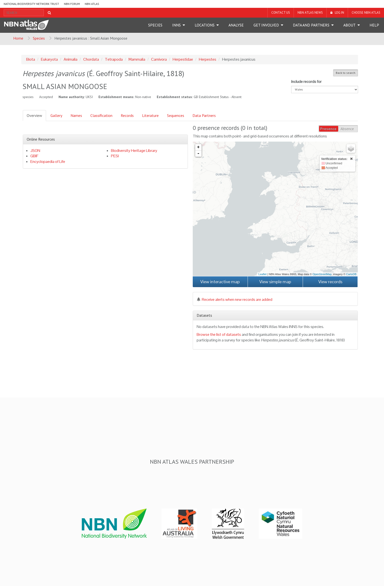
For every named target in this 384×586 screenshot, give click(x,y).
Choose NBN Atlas (366, 13)
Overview (34, 115)
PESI (115, 155)
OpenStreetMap (322, 274)
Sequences (175, 115)
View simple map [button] (275, 281)
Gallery (56, 115)
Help (374, 25)
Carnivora (159, 59)
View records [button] (330, 281)
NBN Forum (72, 4)
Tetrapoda (114, 59)
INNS (176, 25)
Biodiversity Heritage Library (134, 150)
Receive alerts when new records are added (234, 299)
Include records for (306, 81)
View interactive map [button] (220, 281)
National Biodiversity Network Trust (31, 4)
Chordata (91, 59)
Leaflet (262, 274)
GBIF (34, 155)
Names (76, 115)
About (349, 25)
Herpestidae (183, 59)
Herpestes (207, 59)
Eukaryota (49, 59)
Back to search (345, 73)
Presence (328, 128)
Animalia (70, 59)
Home (18, 38)
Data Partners (204, 115)
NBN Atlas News (310, 13)
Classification (101, 115)
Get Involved (266, 25)
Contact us (280, 13)
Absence (347, 128)
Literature (150, 115)
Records (127, 115)
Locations (205, 25)
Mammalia (137, 59)
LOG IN (339, 13)
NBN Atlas (92, 4)
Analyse (236, 25)
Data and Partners (311, 25)
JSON (35, 150)
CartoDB (351, 274)
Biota (30, 59)
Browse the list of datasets (219, 334)
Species (155, 25)
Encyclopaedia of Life (47, 161)
